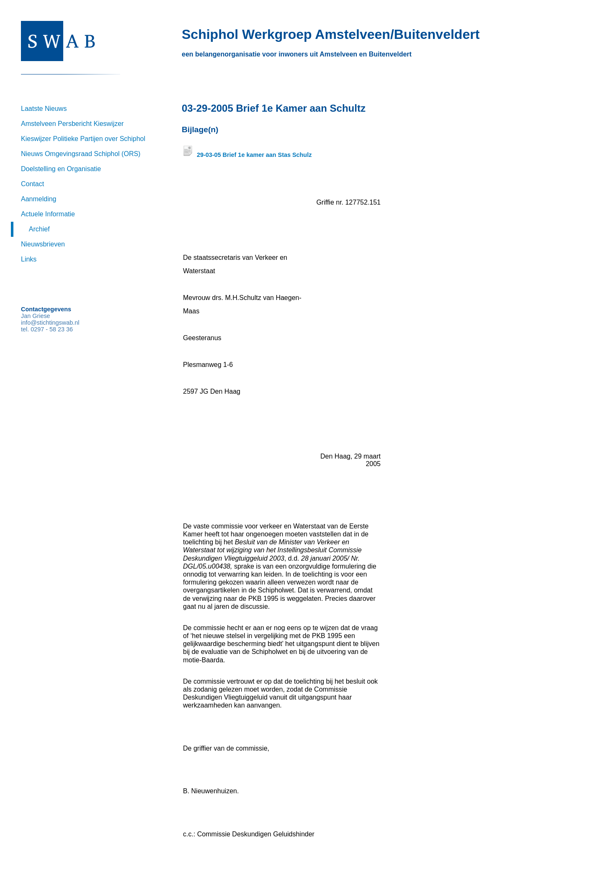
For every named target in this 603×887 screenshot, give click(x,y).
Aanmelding (39, 199)
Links (28, 259)
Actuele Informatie (48, 214)
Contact (32, 183)
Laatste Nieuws (44, 108)
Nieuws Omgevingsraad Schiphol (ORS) (80, 153)
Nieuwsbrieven (43, 244)
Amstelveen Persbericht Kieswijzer (72, 123)
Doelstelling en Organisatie (61, 168)
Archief (39, 229)
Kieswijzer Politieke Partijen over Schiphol (83, 138)
